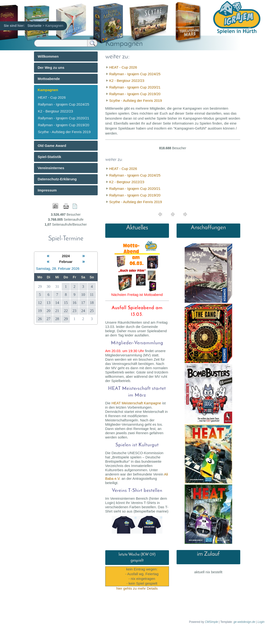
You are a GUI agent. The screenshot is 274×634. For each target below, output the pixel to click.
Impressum (47, 190)
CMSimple (211, 622)
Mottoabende (49, 79)
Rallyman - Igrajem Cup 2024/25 (135, 74)
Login (261, 622)
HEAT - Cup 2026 (123, 67)
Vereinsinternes (51, 168)
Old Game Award (52, 146)
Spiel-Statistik (49, 157)
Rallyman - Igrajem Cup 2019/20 (135, 94)
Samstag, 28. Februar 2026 (58, 268)
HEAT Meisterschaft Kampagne (136, 403)
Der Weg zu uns (51, 67)
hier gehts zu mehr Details (137, 588)
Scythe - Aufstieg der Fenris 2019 (135, 100)
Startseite (35, 26)
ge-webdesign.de (244, 622)
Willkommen (48, 56)
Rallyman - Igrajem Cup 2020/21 (135, 87)
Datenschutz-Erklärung (57, 179)
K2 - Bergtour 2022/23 (126, 81)
